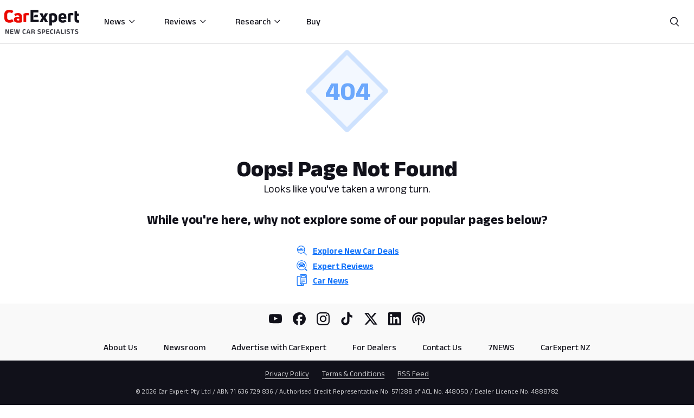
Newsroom (184, 347)
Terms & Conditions (353, 373)
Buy (313, 21)
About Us (121, 347)
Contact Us (442, 347)
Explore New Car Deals (356, 250)
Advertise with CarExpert (279, 347)
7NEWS (501, 347)
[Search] (674, 22)
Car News (331, 280)
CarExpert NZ (565, 347)
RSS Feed (413, 373)
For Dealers (374, 347)
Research (258, 21)
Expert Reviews (343, 266)
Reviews (185, 21)
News (120, 21)
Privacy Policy (287, 373)
